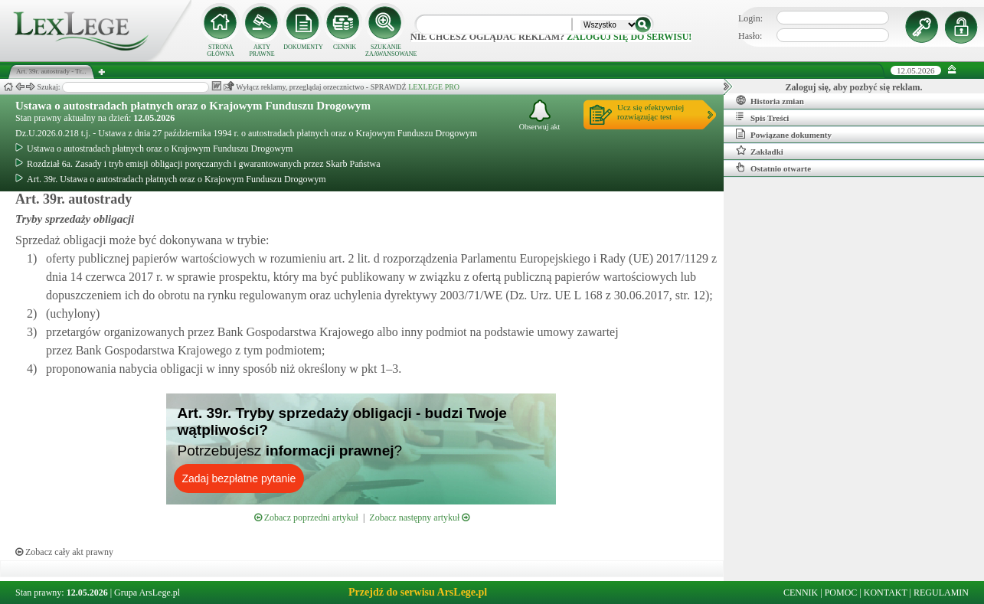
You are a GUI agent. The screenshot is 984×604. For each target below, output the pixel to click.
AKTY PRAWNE (261, 50)
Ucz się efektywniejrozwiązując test (650, 112)
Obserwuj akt (540, 115)
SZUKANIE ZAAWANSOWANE (386, 50)
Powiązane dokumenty (784, 134)
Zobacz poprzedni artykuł (306, 517)
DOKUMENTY (303, 47)
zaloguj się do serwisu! (629, 36)
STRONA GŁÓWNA (220, 50)
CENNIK (344, 47)
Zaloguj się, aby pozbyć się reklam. (854, 87)
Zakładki (759, 150)
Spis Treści (762, 117)
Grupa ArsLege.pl (147, 592)
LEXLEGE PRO (433, 87)
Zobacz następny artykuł (419, 517)
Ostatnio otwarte (773, 167)
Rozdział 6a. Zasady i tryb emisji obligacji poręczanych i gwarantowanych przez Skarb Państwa (198, 163)
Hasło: (750, 36)
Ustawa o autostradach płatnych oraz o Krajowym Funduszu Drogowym (193, 106)
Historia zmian (770, 100)
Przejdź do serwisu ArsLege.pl (417, 592)
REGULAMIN (941, 592)
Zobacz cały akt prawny (64, 552)
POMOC (841, 592)
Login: (750, 18)
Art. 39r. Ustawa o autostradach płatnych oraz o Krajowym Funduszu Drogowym (170, 179)
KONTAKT (885, 592)
